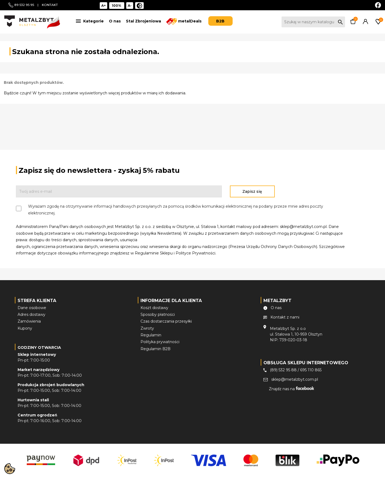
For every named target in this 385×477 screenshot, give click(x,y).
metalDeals (184, 21)
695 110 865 (311, 369)
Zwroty (147, 328)
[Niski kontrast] (139, 5)
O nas (115, 21)
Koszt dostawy (154, 307)
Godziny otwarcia (39, 347)
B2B (220, 21)
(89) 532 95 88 (283, 369)
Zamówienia (29, 321)
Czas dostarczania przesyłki (166, 321)
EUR (357, 5)
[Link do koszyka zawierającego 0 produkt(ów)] (353, 22)
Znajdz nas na (291, 388)
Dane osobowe (32, 307)
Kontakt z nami (284, 317)
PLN (365, 5)
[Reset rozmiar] (117, 5)
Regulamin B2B (155, 348)
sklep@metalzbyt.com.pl (294, 379)
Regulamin (150, 335)
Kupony (25, 328)
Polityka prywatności (159, 341)
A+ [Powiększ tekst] (103, 6)
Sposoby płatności (157, 314)
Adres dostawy (31, 314)
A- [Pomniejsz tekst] (130, 6)
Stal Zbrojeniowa (143, 21)
